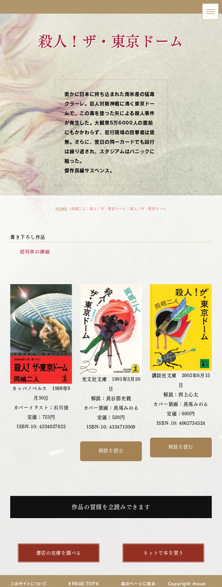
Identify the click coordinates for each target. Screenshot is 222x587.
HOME (62, 208)
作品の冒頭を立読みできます (111, 507)
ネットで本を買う (163, 552)
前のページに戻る (138, 583)
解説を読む (111, 450)
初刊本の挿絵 (35, 251)
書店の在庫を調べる (58, 552)
